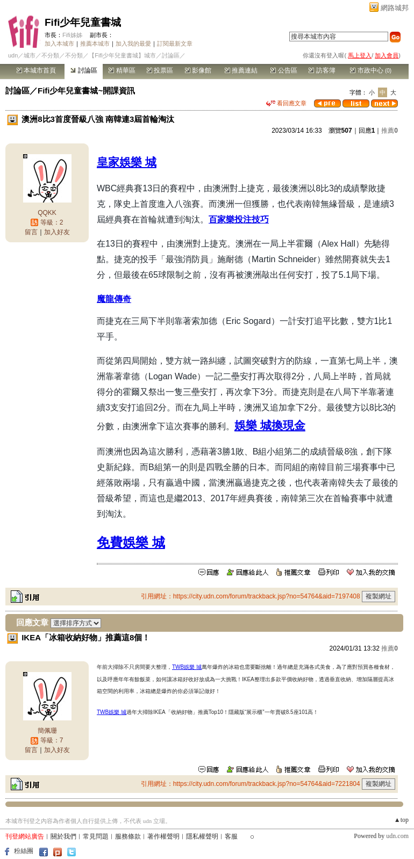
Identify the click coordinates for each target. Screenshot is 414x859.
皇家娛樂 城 (126, 162)
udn (13, 55)
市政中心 (370, 70)
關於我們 (63, 836)
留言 (31, 232)
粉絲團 (23, 851)
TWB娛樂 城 (187, 667)
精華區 (122, 70)
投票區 (160, 70)
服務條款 (128, 836)
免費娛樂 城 (131, 542)
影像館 (198, 70)
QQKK (47, 212)
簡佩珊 (47, 730)
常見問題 (96, 836)
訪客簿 (322, 70)
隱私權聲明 (202, 836)
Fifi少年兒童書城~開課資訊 (86, 90)
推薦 (389, 130)
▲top (401, 820)
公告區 (283, 70)
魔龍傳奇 (114, 299)
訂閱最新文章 (174, 43)
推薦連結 (241, 70)
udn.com (397, 836)
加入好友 (57, 232)
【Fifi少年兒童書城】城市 (122, 55)
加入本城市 (59, 43)
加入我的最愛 (133, 43)
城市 (29, 55)
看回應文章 (286, 103)
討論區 (83, 70)
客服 (231, 836)
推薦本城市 (95, 43)
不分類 (50, 55)
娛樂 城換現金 (269, 425)
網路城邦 (395, 8)
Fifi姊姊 (72, 35)
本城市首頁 (36, 70)
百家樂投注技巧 (239, 219)
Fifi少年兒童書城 (83, 22)
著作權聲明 (163, 836)
